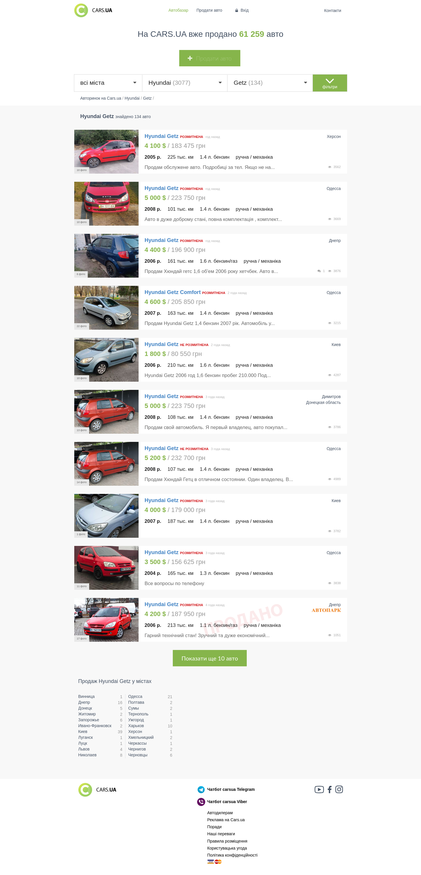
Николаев (87, 755)
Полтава (136, 702)
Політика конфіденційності (232, 855)
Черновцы (137, 755)
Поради (214, 826)
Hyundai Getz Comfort (173, 292)
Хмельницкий (140, 737)
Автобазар (178, 10)
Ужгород (136, 719)
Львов (84, 749)
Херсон (135, 731)
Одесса (135, 696)
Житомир (87, 714)
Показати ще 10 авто (210, 658)
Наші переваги (221, 833)
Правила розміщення (227, 841)
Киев (82, 731)
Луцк (82, 743)
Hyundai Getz (162, 136)
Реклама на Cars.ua (226, 819)
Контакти (332, 10)
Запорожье (88, 719)
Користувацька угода (227, 848)
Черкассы (137, 743)
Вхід (241, 10)
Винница (86, 696)
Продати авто (209, 10)
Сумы (133, 708)
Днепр (84, 702)
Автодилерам (220, 812)
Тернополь (138, 714)
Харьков (136, 725)
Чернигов (137, 749)
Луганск (85, 737)
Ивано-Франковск (95, 725)
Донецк (85, 708)
